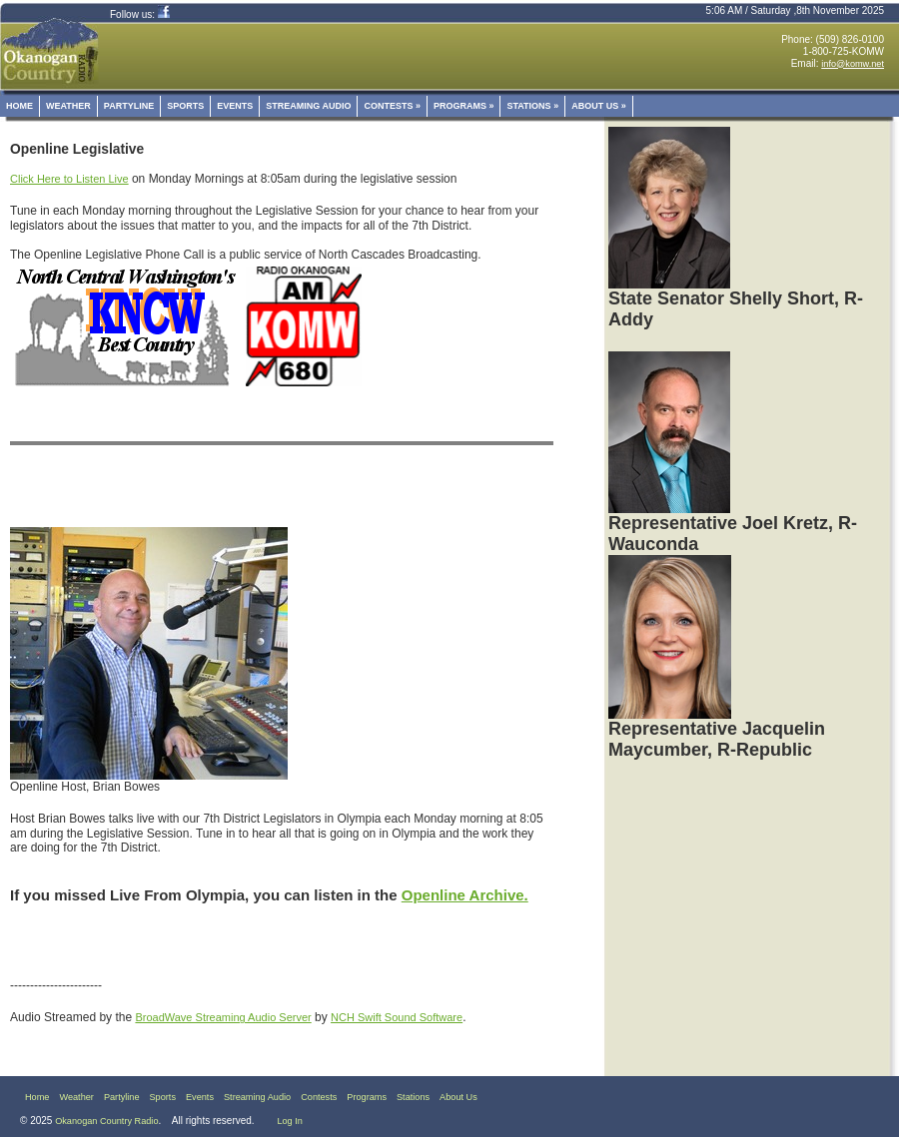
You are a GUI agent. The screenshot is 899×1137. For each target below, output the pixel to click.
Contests (392, 106)
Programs (464, 106)
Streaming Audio (308, 106)
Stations (532, 106)
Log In (289, 1121)
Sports (185, 106)
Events (235, 106)
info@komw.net (852, 64)
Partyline (129, 106)
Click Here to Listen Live (69, 179)
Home (19, 106)
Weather (68, 106)
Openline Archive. (465, 894)
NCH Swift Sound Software (396, 1017)
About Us (598, 106)
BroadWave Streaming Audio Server (223, 1017)
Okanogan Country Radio (106, 1121)
